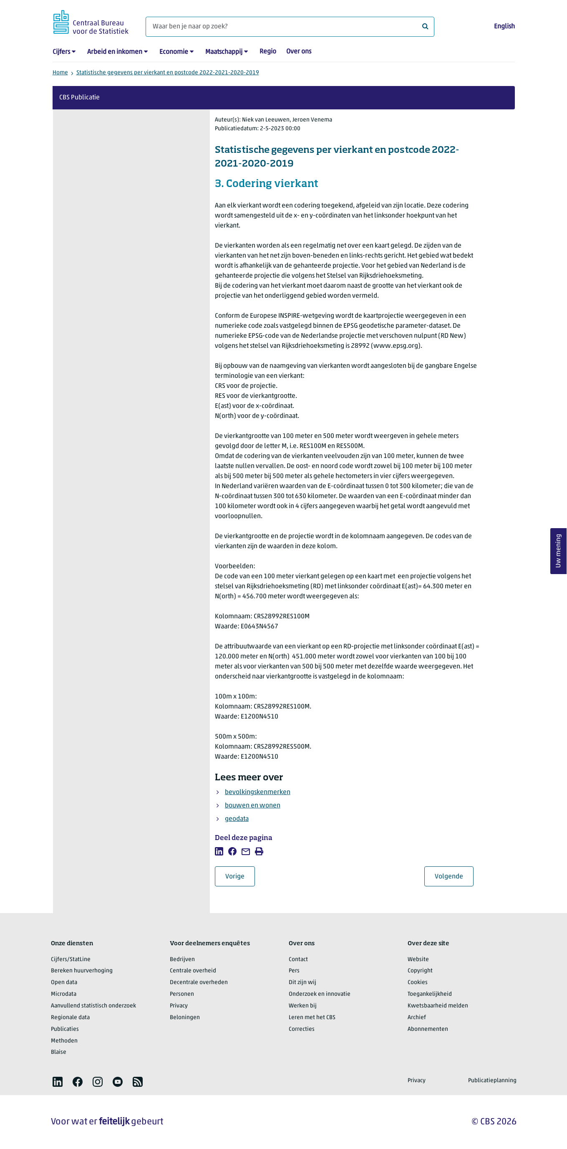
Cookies (418, 982)
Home (60, 73)
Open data (64, 982)
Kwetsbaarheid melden (438, 1006)
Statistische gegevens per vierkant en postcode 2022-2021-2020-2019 (167, 73)
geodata (237, 819)
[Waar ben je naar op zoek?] (290, 27)
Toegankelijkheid (430, 994)
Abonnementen (428, 1029)
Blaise (58, 1052)
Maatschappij (223, 52)
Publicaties (65, 1029)
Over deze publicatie (102, 134)
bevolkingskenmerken (257, 792)
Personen (182, 994)
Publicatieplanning (492, 1080)
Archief (417, 1017)
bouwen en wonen (252, 805)
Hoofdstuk (87, 296)
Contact (298, 959)
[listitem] (219, 851)
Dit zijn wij (302, 982)
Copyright (420, 971)
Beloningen (185, 1017)
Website (418, 959)
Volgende (454, 876)
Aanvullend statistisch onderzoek (93, 1006)
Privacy (179, 1006)
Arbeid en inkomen (114, 52)
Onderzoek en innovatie (319, 994)
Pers (294, 971)
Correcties (302, 1029)
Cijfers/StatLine (71, 959)
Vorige (240, 876)
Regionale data (70, 1017)
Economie (173, 52)
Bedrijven (182, 959)
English (504, 26)
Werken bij (303, 1006)
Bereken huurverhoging (82, 971)
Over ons (298, 51)
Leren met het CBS (312, 1017)
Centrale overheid (193, 971)
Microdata (63, 994)
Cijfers (61, 52)
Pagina (126, 296)
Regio (268, 51)
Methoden (64, 1041)
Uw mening (558, 551)
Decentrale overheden (199, 982)
